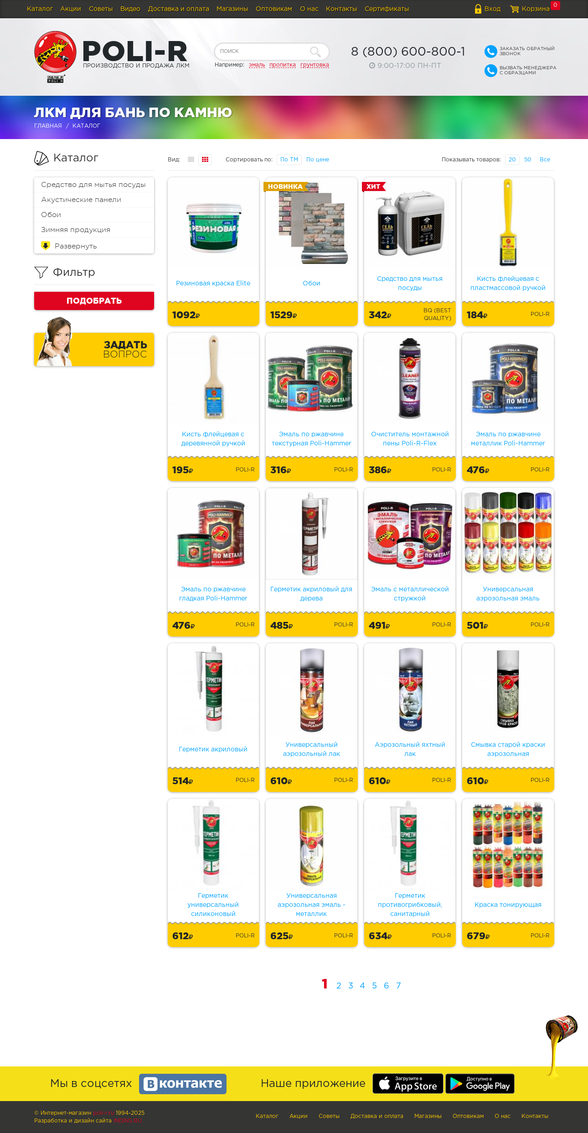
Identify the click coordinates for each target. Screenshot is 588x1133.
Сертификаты (387, 9)
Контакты (341, 9)
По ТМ (289, 159)
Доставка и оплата (178, 9)
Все (545, 159)
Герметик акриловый (213, 749)
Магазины (232, 9)
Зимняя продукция (75, 230)
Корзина (536, 9)
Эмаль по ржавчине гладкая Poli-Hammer (213, 594)
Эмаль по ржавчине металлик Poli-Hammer (508, 439)
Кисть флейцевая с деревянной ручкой (213, 439)
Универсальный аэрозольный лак (311, 749)
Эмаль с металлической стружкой (410, 594)
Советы (101, 9)
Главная (48, 126)
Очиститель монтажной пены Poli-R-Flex (410, 439)
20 (512, 159)
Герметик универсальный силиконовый (213, 905)
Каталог (40, 9)
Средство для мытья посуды (93, 185)
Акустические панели (81, 200)
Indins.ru (127, 1120)
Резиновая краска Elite (213, 283)
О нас (309, 9)
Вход (492, 9)
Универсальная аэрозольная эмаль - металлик (312, 905)
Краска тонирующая (508, 905)
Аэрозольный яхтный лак (410, 749)
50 (527, 159)
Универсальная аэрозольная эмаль (508, 594)
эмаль (257, 64)
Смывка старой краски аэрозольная (508, 749)
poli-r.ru (103, 1113)
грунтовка (314, 64)
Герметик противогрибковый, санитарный (410, 905)
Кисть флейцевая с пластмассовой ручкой (508, 283)
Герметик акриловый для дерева (311, 594)
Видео (130, 9)
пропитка (282, 64)
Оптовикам (274, 9)
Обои (51, 215)
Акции (70, 9)
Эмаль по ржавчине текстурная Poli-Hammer (311, 439)
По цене (317, 159)
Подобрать (94, 300)
